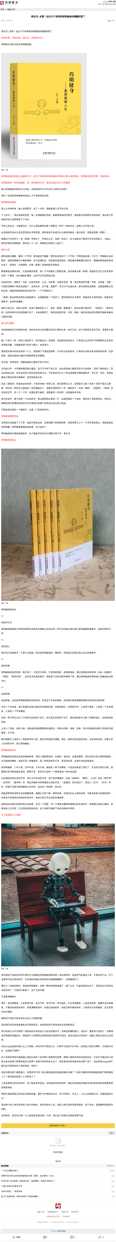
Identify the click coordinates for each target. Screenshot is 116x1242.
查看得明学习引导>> (58, 1126)
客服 (106, 4)
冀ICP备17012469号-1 (73, 1222)
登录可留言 (58, 1152)
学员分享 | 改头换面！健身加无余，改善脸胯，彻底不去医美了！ (28, 1181)
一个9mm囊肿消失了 (10, 1171)
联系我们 (75, 1212)
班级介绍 (65, 1212)
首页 (99, 4)
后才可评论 (58, 1231)
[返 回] (58, 1161)
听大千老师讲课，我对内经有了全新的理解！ (20, 1196)
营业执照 (66, 1216)
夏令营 (110, 4)
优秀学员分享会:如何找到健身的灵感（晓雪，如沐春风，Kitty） (28, 1176)
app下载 (105, 2)
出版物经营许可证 (53, 1216)
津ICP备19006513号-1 (43, 1222)
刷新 (114, 4)
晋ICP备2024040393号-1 (58, 1222)
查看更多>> (111, 1166)
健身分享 (11, 9)
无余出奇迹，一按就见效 (11, 1191)
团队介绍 (41, 1212)
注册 (114, 2)
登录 (110, 2)
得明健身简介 (52, 1212)
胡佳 (3, 20)
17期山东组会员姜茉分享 (11, 1186)
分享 (103, 4)
